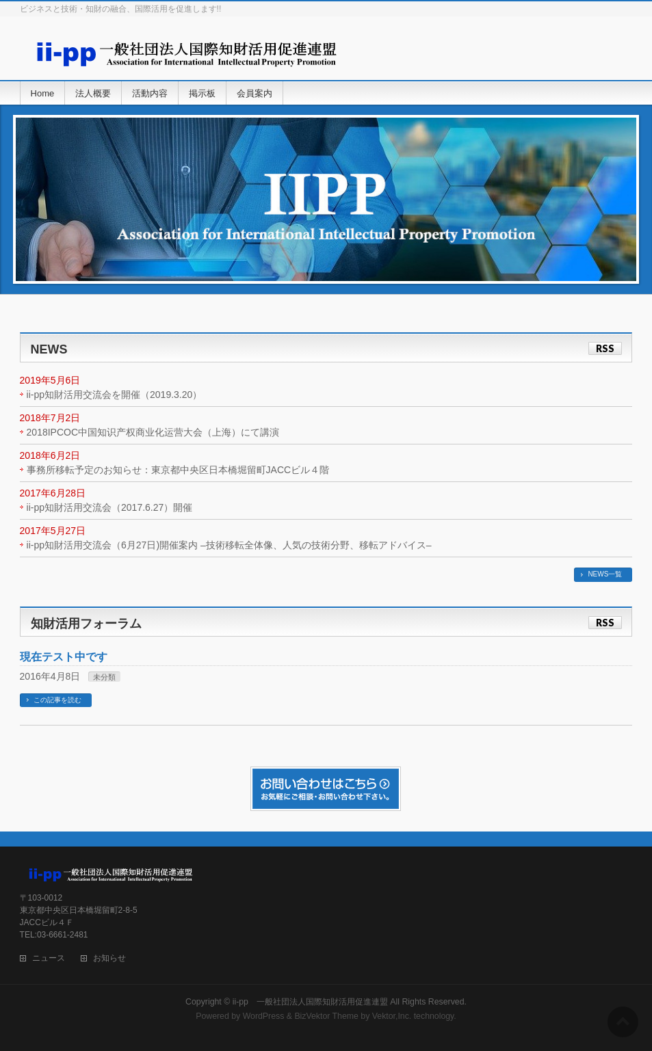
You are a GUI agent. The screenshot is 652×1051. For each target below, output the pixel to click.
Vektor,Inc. (392, 1016)
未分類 (104, 677)
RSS (605, 348)
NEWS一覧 (605, 574)
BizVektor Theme (326, 1016)
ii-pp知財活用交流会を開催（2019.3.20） (115, 394)
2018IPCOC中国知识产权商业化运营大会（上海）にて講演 (153, 432)
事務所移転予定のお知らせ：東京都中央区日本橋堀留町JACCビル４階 (178, 469)
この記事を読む (57, 700)
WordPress (264, 1016)
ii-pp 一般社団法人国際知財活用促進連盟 (310, 1002)
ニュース (48, 958)
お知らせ (109, 958)
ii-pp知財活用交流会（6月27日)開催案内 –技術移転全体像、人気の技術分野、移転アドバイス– (229, 545)
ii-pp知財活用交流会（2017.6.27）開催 (110, 507)
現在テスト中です (63, 657)
